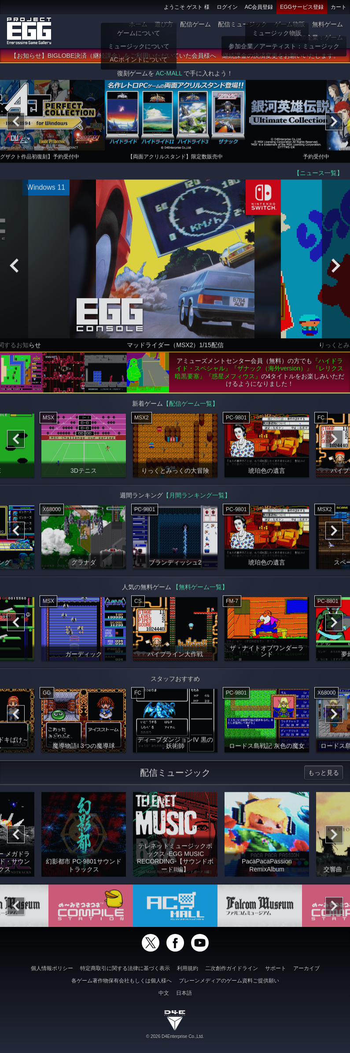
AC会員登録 (259, 7)
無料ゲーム (327, 24)
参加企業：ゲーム (318, 37)
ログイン (227, 7)
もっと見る (323, 775)
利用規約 (187, 968)
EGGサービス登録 (302, 7)
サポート (275, 968)
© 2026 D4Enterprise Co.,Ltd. (175, 1036)
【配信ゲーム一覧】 (190, 406)
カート (338, 7)
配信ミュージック (242, 24)
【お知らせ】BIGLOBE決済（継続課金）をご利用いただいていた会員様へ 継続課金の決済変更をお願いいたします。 (175, 58)
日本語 (184, 993)
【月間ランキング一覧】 (197, 497)
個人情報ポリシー (52, 968)
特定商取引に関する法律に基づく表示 (125, 968)
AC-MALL (168, 75)
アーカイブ (306, 968)
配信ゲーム (195, 24)
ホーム (138, 24)
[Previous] (16, 124)
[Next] (334, 124)
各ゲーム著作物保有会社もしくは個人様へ (121, 980)
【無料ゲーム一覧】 (200, 589)
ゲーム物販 (289, 24)
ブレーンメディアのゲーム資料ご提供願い (229, 980)
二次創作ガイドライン (231, 968)
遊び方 (164, 24)
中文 (163, 993)
